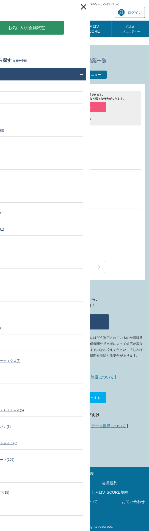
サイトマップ (39, 483)
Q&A (130, 29)
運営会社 (74, 511)
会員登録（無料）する (74, 107)
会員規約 (109, 483)
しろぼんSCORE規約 (109, 492)
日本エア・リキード (58, 191)
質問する (74, 322)
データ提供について (108, 426)
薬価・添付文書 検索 (31, 41)
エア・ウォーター (56, 230)
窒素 (45, 139)
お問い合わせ (133, 501)
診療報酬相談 (55, 29)
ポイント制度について (94, 377)
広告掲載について (39, 426)
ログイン (130, 12)
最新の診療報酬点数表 (74, 473)
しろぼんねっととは (53, 377)
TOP (7, 41)
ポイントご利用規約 (39, 492)
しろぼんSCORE (93, 28)
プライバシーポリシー (28, 501)
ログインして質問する (74, 118)
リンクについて (72, 426)
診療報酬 (18, 29)
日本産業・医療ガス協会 (62, 152)
